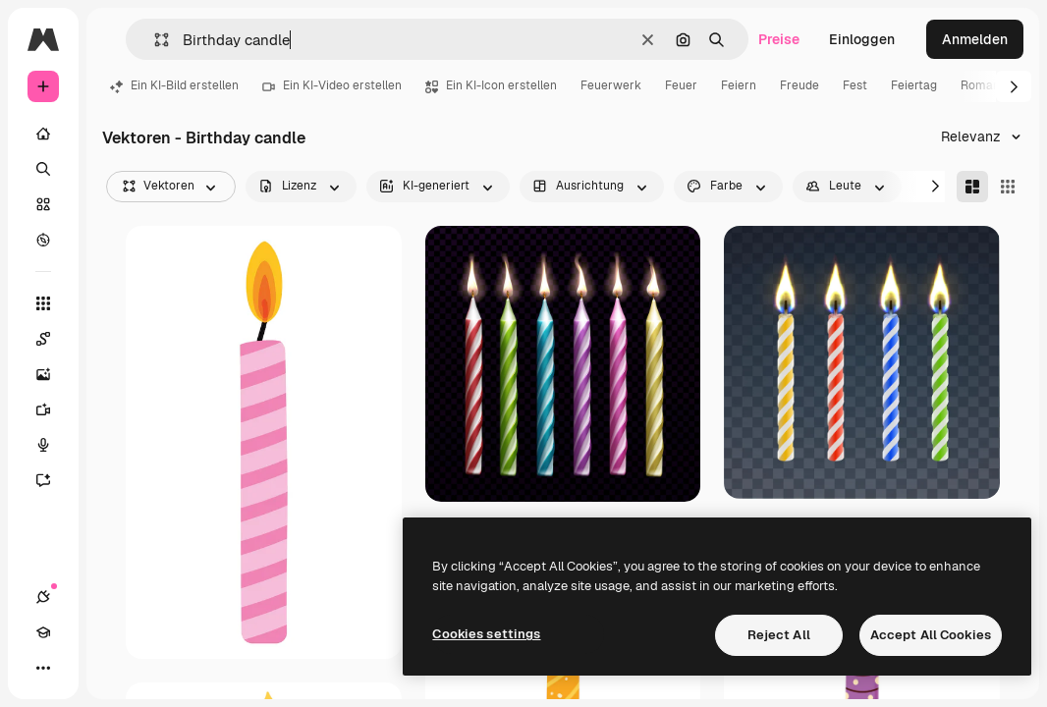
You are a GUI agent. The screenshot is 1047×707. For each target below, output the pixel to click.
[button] (154, 39)
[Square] (1007, 186)
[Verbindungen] (43, 597)
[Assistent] (53, 480)
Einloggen (862, 39)
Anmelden (975, 39)
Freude (799, 85)
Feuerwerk (610, 85)
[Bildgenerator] (53, 374)
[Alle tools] (43, 303)
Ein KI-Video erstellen (332, 85)
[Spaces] (53, 338)
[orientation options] (592, 186)
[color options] (728, 186)
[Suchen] (43, 169)
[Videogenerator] (53, 409)
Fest (855, 85)
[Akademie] (43, 632)
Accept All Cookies (930, 634)
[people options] (847, 186)
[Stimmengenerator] (53, 445)
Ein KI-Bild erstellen (174, 85)
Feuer (681, 85)
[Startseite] (43, 133)
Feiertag (914, 85)
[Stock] (43, 204)
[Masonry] (972, 186)
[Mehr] (43, 667)
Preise (778, 39)
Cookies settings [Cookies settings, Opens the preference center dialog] (486, 633)
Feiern (738, 85)
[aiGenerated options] (438, 186)
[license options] (301, 186)
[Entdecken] (43, 239)
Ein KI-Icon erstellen (491, 85)
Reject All (778, 634)
